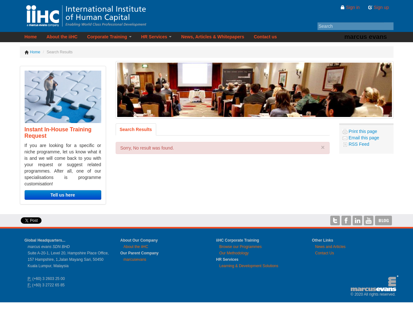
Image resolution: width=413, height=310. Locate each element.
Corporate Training (109, 36)
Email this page (363, 137)
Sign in (350, 7)
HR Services (156, 36)
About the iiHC (61, 36)
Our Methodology (234, 253)
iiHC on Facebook (346, 220)
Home (31, 36)
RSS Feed (358, 144)
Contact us (265, 36)
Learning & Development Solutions (249, 266)
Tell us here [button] (62, 195)
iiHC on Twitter (335, 220)
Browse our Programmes (240, 246)
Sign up (378, 7)
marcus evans (365, 36)
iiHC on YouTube (368, 220)
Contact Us (324, 253)
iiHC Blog (383, 220)
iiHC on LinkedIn (357, 220)
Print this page (362, 131)
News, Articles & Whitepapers (212, 36)
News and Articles (330, 246)
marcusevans (135, 259)
